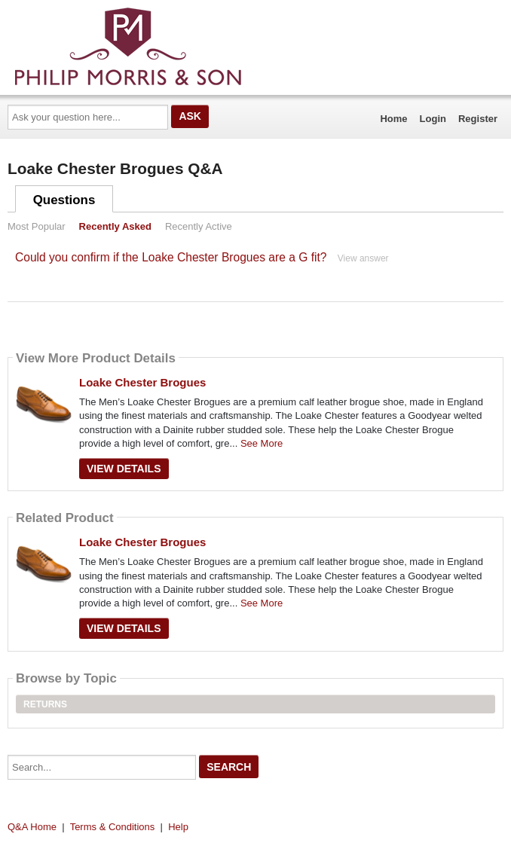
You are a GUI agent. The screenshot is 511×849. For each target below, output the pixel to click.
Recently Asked (115, 226)
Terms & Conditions (112, 826)
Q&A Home (32, 826)
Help (178, 826)
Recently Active (198, 226)
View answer (363, 258)
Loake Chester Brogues (142, 382)
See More (261, 443)
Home (393, 118)
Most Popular (37, 226)
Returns (45, 704)
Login (433, 118)
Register (477, 118)
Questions (64, 200)
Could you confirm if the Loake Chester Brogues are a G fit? (170, 257)
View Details (124, 469)
